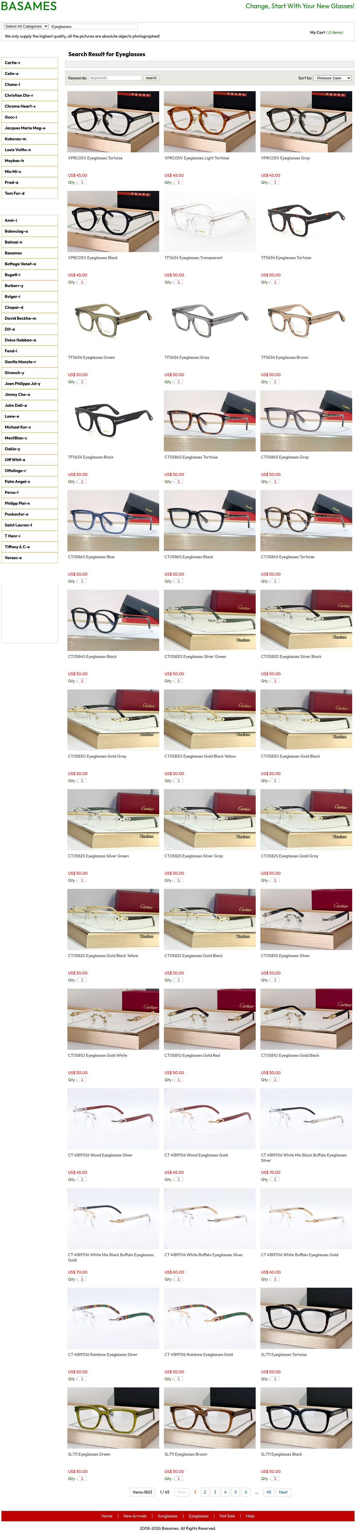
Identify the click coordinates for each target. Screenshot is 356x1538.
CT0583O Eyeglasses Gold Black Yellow (200, 756)
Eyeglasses (119, 17)
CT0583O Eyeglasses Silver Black (291, 656)
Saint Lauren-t (18, 525)
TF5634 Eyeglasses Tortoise (286, 257)
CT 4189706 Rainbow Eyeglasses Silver (103, 1354)
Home (13, 17)
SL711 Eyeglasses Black (281, 1454)
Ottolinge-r (15, 470)
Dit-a (10, 329)
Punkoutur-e (17, 514)
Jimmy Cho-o (17, 394)
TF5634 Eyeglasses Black (91, 457)
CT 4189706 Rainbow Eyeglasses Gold (198, 1354)
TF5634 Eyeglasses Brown (284, 357)
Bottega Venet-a (20, 263)
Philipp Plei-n (17, 503)
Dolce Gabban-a (20, 340)
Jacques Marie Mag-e (25, 128)
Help (178, 17)
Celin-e (12, 73)
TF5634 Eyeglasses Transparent (193, 257)
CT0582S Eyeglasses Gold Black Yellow (103, 955)
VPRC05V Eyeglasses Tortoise (95, 158)
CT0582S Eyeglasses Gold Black (193, 955)
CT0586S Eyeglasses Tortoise (191, 457)
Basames (13, 253)
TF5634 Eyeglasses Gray (186, 357)
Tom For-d (14, 193)
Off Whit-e (15, 459)
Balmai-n (13, 242)
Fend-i (11, 351)
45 (269, 1492)
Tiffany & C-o (17, 546)
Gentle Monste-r (20, 361)
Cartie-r (13, 62)
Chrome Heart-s (20, 106)
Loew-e (12, 416)
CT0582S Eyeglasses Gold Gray (290, 856)
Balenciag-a (16, 231)
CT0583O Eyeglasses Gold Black (290, 756)
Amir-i (11, 220)
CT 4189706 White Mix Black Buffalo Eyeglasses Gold (111, 1257)
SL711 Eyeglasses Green (89, 1454)
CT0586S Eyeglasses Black (188, 556)
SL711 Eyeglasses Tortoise (284, 1354)
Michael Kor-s (18, 427)
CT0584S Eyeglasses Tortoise (288, 556)
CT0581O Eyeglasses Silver (285, 955)
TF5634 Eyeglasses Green (91, 357)
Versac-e (13, 557)
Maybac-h (14, 160)
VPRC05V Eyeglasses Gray (285, 158)
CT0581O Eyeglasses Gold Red (192, 1055)
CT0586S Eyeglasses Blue (91, 556)
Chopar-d (14, 307)
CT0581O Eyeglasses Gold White (97, 1055)
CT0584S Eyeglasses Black (92, 656)
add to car (149, 182)
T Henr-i (12, 536)
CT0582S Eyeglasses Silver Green (98, 856)
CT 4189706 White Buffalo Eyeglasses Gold (299, 1254)
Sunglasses (83, 17)
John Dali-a (16, 405)
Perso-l (12, 492)
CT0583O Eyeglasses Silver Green (195, 656)
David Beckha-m (20, 318)
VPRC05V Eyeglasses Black (93, 257)
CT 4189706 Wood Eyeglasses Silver (100, 1155)
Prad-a (11, 182)
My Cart (326, 32)
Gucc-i (11, 117)
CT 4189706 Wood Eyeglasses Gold (196, 1155)
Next (284, 1492)
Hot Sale (152, 17)
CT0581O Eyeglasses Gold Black (290, 1055)
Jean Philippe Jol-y (22, 383)
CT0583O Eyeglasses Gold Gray (97, 756)
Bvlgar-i (12, 296)
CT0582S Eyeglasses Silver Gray (193, 856)
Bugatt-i (12, 274)
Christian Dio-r (19, 95)
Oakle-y (12, 448)
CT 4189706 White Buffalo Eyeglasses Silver (203, 1254)
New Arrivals (46, 17)
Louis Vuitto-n (18, 149)
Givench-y (14, 372)
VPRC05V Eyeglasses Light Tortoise (196, 158)
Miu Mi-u (13, 171)
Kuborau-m (15, 138)
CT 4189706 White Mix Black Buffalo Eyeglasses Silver (304, 1157)
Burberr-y (14, 285)
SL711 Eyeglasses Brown (185, 1454)
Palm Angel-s (17, 481)
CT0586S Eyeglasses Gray (285, 457)
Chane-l (12, 84)
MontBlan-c (16, 438)
